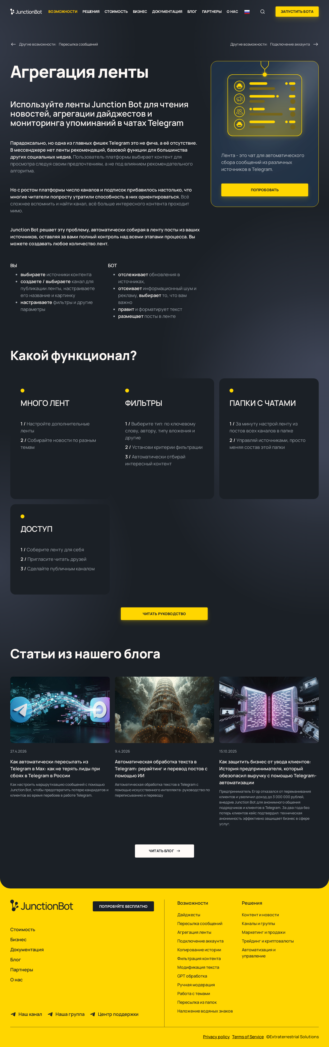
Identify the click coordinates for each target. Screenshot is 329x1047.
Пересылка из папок (197, 1002)
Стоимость (116, 11)
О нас (232, 11)
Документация (167, 11)
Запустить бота (297, 11)
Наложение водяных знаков (205, 1011)
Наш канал (30, 1014)
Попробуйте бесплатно (123, 906)
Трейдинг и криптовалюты (268, 941)
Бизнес (140, 11)
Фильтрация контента (199, 958)
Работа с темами (193, 993)
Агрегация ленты (194, 932)
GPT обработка (192, 976)
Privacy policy (216, 1037)
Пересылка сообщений (199, 923)
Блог (192, 11)
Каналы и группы (258, 923)
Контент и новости (260, 915)
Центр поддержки (118, 1014)
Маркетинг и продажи (263, 932)
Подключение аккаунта (200, 941)
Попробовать (265, 189)
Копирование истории (199, 950)
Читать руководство (164, 613)
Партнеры (212, 11)
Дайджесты (188, 915)
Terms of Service (248, 1037)
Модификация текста (198, 967)
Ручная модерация (196, 985)
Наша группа (70, 1014)
